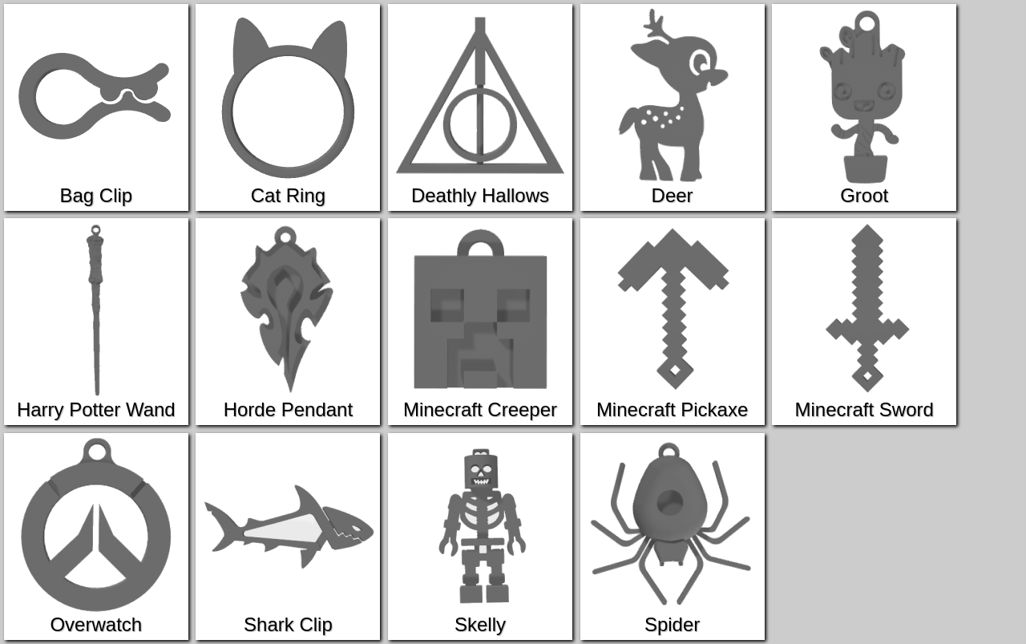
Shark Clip (288, 536)
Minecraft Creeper (480, 321)
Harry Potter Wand (96, 321)
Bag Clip (96, 107)
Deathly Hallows (480, 107)
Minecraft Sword (864, 321)
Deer (672, 107)
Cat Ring (288, 107)
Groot (864, 107)
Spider (672, 536)
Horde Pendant (288, 321)
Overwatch (96, 536)
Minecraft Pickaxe (672, 321)
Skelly (480, 536)
